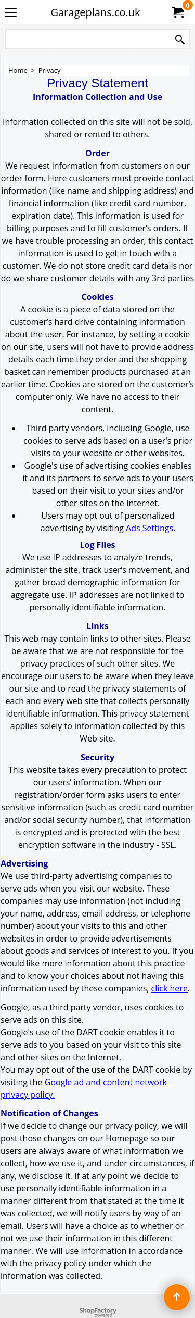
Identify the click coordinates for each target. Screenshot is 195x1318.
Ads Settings (149, 528)
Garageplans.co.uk (95, 12)
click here (169, 988)
